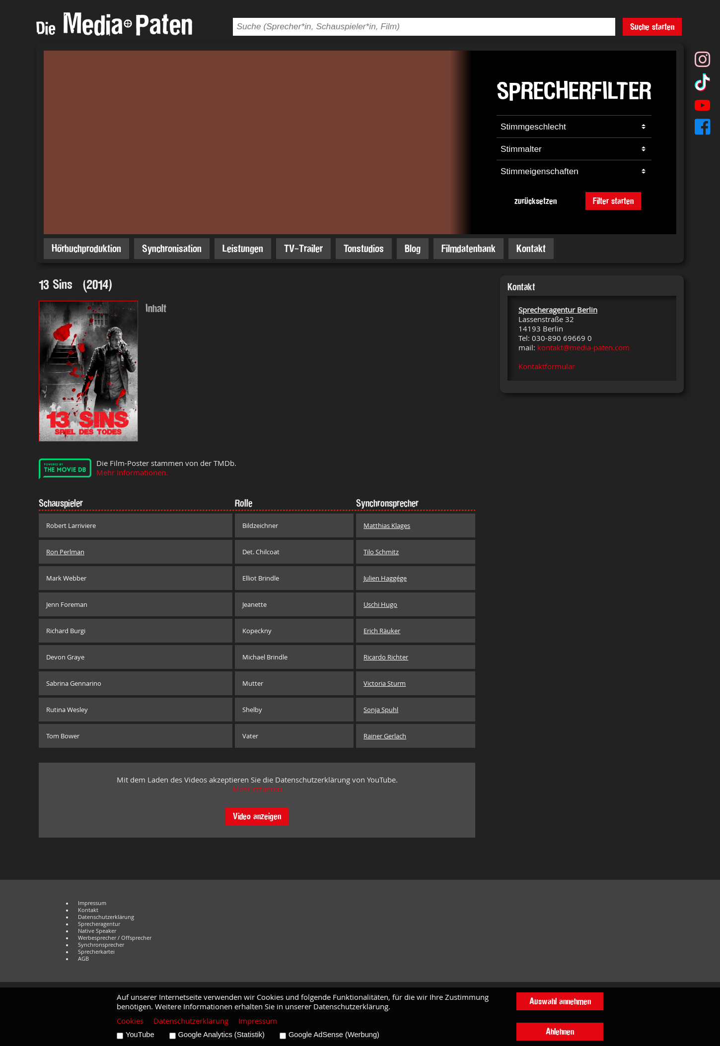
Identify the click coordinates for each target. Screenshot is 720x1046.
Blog (413, 248)
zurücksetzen (535, 201)
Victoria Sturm (384, 683)
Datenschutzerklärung (106, 917)
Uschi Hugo (380, 604)
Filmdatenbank (468, 248)
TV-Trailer (303, 248)
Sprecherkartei (96, 951)
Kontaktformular (546, 366)
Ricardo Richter (385, 657)
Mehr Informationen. (132, 472)
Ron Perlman (65, 551)
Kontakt (531, 248)
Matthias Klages (386, 525)
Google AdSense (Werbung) (333, 1035)
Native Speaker (97, 930)
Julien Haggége (385, 578)
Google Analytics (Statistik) (221, 1035)
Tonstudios (364, 248)
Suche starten (652, 26)
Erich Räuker (381, 630)
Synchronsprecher (101, 944)
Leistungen (242, 248)
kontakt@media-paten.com (583, 347)
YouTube (140, 1035)
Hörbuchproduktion (86, 248)
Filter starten (613, 201)
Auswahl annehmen (560, 1001)
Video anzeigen (257, 816)
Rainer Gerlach (384, 735)
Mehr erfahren (257, 789)
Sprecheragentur (99, 923)
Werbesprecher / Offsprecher (114, 937)
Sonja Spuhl (380, 709)
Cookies (130, 1021)
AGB (83, 958)
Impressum (92, 903)
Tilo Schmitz (381, 551)
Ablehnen (560, 1031)
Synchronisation (172, 248)
